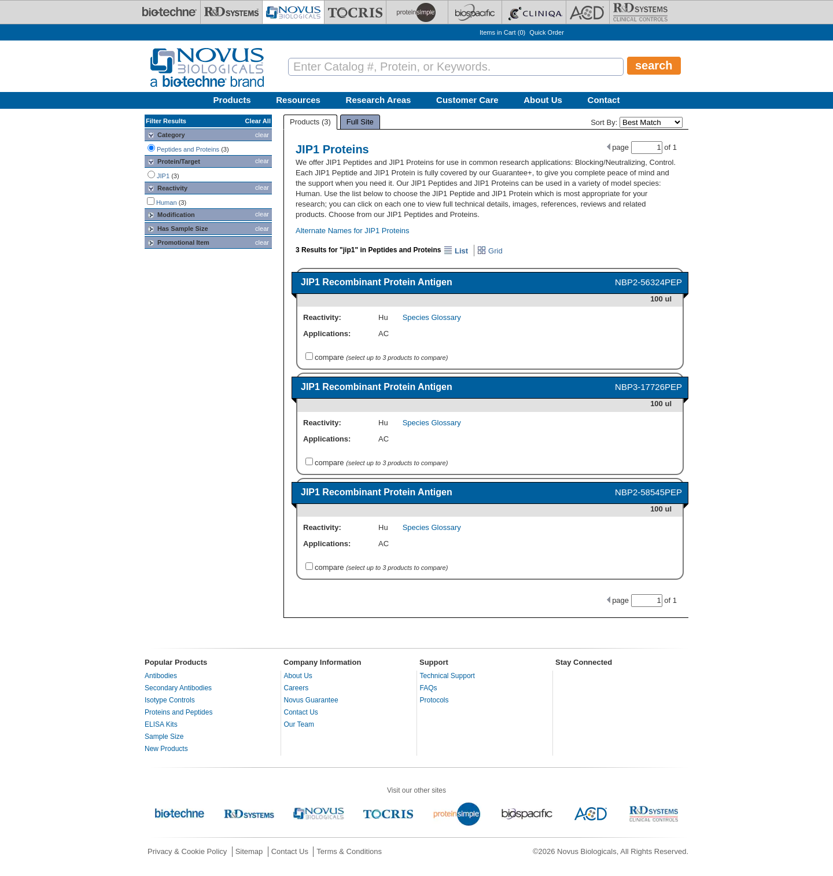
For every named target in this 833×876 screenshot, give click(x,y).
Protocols (434, 700)
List (456, 250)
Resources (298, 100)
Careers (296, 688)
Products (232, 100)
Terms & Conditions (349, 851)
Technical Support (447, 676)
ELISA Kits (161, 724)
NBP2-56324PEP (648, 282)
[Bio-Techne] (169, 12)
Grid (489, 250)
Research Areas (378, 100)
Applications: (327, 333)
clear (262, 134)
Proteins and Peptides (178, 712)
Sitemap (249, 851)
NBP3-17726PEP (648, 387)
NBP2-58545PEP (648, 492)
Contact (604, 100)
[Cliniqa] (533, 12)
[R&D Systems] (231, 12)
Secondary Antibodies (178, 688)
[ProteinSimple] (417, 12)
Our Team (299, 724)
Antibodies (161, 676)
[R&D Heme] (640, 12)
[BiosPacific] (475, 12)
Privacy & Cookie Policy (187, 851)
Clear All (258, 120)
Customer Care (467, 100)
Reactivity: (322, 317)
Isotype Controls (170, 700)
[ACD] (588, 12)
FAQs (428, 688)
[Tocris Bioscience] (355, 12)
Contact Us (301, 712)
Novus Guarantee (311, 700)
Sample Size (164, 737)
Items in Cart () (502, 32)
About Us (543, 100)
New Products (166, 749)
